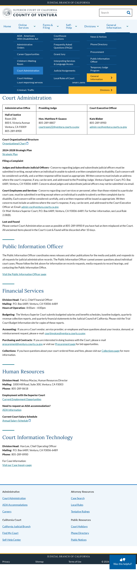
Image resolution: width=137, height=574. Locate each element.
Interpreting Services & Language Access (64, 62)
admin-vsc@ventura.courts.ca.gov (108, 127)
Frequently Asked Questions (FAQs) (63, 46)
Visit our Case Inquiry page (17, 465)
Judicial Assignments (64, 70)
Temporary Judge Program (99, 69)
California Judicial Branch (16, 526)
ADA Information (11, 409)
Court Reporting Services (30, 82)
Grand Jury (59, 54)
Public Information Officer (100, 60)
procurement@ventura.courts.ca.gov (22, 344)
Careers (6, 511)
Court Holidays (25, 78)
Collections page (111, 350)
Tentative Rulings (80, 511)
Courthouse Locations (60, 37)
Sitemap (39, 561)
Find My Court (10, 533)
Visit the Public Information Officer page (24, 274)
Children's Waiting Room (26, 62)
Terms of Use (75, 561)
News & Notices (98, 36)
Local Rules (77, 504)
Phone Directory (98, 44)
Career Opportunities (28, 54)
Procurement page (65, 344)
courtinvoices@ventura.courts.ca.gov (65, 333)
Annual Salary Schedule (15, 420)
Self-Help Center (11, 539)
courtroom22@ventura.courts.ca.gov (59, 127)
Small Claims (78, 82)
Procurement (97, 51)
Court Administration (28, 70)
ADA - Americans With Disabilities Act (27, 37)
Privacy (6, 561)
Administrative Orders (24, 46)
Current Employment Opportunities (21, 399)
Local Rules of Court (64, 78)
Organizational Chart (14, 143)
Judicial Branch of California (68, 2)
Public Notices (79, 539)
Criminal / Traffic (25, 90)
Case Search (78, 498)
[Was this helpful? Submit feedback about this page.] (123, 562)
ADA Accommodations (14, 504)
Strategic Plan (10, 154)
